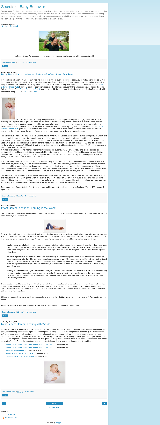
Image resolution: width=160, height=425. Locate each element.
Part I (27, 92)
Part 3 (37, 89)
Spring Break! (9, 26)
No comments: (31, 62)
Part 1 (22, 89)
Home (54, 403)
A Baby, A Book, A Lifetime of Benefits (20, 353)
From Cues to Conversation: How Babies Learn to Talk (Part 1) (30, 344)
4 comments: (29, 392)
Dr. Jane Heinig (10, 414)
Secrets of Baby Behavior (23, 7)
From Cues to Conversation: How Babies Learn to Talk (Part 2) (30, 347)
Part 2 (28, 89)
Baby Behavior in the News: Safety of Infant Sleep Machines (38, 74)
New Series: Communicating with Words (25, 324)
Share (5, 66)
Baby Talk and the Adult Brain (17, 350)
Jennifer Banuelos (11, 418)
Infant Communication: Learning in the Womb (29, 207)
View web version (54, 408)
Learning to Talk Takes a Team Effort (20, 356)
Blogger (58, 423)
